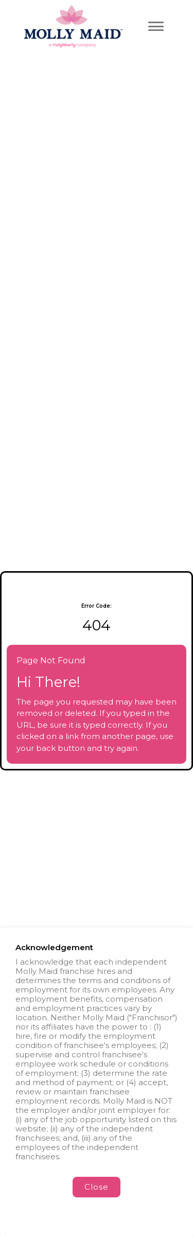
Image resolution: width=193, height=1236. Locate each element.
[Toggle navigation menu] (156, 26)
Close (96, 1187)
